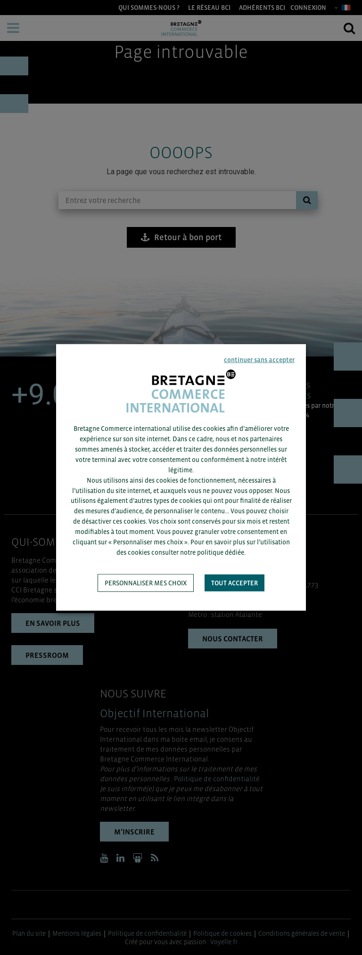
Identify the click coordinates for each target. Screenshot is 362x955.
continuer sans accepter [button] (259, 360)
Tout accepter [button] (234, 583)
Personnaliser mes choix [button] (146, 583)
